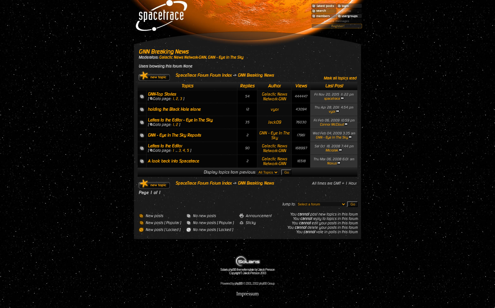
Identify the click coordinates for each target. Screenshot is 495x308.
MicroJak (331, 150)
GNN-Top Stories (162, 94)
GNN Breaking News (163, 51)
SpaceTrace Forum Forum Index (204, 75)
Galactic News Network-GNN (182, 57)
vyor (274, 109)
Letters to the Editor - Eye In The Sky (180, 120)
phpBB (238, 283)
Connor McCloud (332, 124)
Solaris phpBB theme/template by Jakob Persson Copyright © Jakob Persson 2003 (247, 270)
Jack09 (274, 122)
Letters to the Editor (165, 146)
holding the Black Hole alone (174, 109)
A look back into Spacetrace (173, 161)
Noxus (332, 163)
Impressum (247, 293)
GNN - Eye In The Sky (225, 57)
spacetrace (332, 99)
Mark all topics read (340, 78)
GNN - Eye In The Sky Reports (174, 135)
